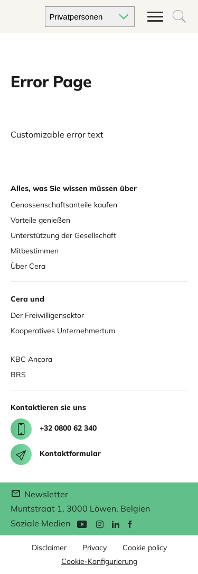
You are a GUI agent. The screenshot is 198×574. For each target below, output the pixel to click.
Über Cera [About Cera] (28, 266)
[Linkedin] (115, 523)
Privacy (94, 547)
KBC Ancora (31, 359)
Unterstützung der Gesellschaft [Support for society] (63, 235)
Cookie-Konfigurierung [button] (99, 561)
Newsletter (39, 494)
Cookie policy (144, 547)
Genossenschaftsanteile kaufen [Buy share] (64, 204)
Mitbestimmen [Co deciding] (35, 251)
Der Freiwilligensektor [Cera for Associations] (47, 315)
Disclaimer (49, 547)
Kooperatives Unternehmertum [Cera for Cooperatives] (63, 330)
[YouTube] (82, 523)
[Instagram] (99, 523)
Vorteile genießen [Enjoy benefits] (40, 220)
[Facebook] (130, 523)
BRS (18, 374)
